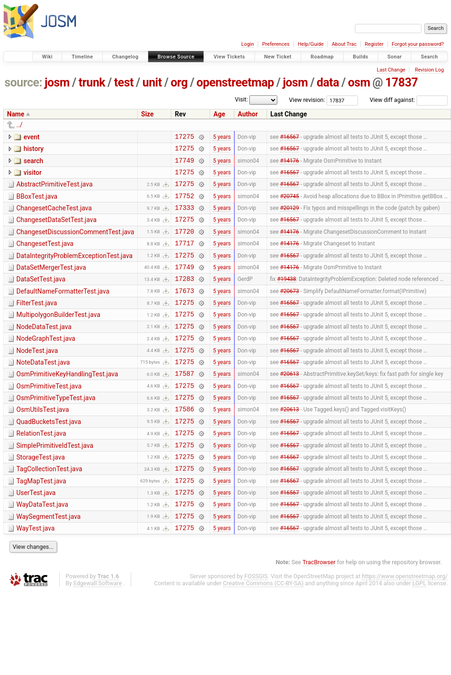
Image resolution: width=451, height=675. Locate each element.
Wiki (47, 57)
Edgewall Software (97, 630)
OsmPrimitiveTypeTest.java (55, 428)
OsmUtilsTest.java (42, 441)
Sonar (395, 57)
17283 (184, 296)
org (179, 82)
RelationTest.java (41, 468)
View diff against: (409, 99)
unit (152, 82)
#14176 (289, 164)
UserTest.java (36, 535)
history (33, 150)
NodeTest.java (37, 376)
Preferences (275, 44)
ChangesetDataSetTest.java (56, 229)
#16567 (289, 137)
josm (57, 82)
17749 (184, 164)
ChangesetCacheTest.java (54, 216)
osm (359, 82)
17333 (184, 217)
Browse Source (176, 57)
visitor (32, 176)
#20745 (289, 204)
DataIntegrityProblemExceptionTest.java (74, 269)
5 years (222, 137)
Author (248, 114)
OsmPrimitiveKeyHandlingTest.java (67, 402)
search (33, 163)
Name (15, 114)
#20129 (289, 217)
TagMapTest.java (41, 521)
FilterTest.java (36, 322)
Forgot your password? (418, 44)
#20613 (289, 403)
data (328, 82)
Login (247, 44)
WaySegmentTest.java (48, 561)
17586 (184, 442)
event (31, 137)
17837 (401, 82)
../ (19, 125)
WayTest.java (35, 574)
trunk (91, 82)
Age (219, 114)
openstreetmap (235, 82)
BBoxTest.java (36, 203)
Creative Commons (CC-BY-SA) (263, 630)
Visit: (241, 99)
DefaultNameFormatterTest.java (62, 309)
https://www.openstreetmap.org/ (405, 623)
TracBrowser (319, 609)
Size (147, 114)
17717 (184, 256)
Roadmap (322, 57)
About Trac (344, 44)
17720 (184, 243)
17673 (184, 310)
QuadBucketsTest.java (48, 455)
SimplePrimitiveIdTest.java (54, 482)
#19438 (286, 297)
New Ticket (278, 57)
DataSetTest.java (40, 296)
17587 (184, 402)
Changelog (125, 57)
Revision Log (429, 70)
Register (374, 44)
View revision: (307, 99)
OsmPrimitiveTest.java (49, 415)
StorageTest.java (40, 495)
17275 (184, 137)
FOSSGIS (256, 623)
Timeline (82, 57)
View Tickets (229, 57)
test (124, 82)
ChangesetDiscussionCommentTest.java (75, 243)
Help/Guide (311, 44)
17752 (184, 204)
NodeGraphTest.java (45, 362)
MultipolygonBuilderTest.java (58, 335)
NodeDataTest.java (43, 349)
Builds (360, 57)
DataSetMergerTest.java (51, 283)
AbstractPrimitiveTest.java (54, 190)
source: (23, 82)
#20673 (289, 310)
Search (429, 57)
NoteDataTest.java (43, 389)
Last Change (391, 70)
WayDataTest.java (42, 548)
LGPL (419, 630)
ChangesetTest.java (44, 256)
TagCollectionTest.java (49, 508)
